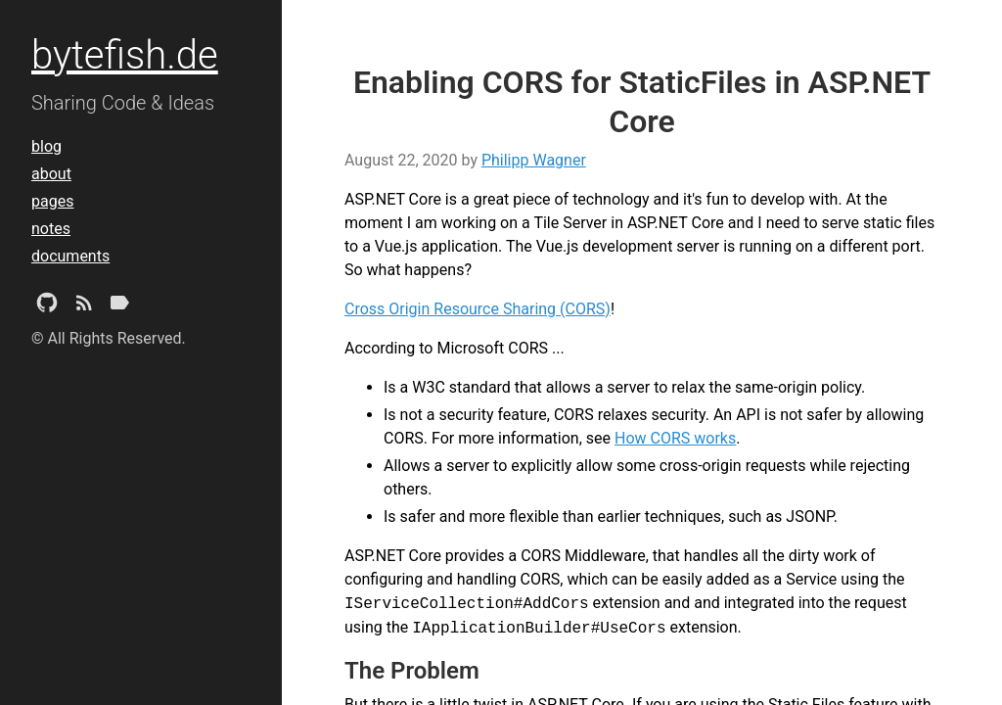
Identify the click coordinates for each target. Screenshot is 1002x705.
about (51, 173)
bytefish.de (124, 55)
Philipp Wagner (533, 160)
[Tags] (119, 306)
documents (70, 256)
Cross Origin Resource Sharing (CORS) (477, 309)
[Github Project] (47, 306)
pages (52, 201)
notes (50, 228)
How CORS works (675, 438)
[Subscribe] (84, 306)
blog (46, 146)
